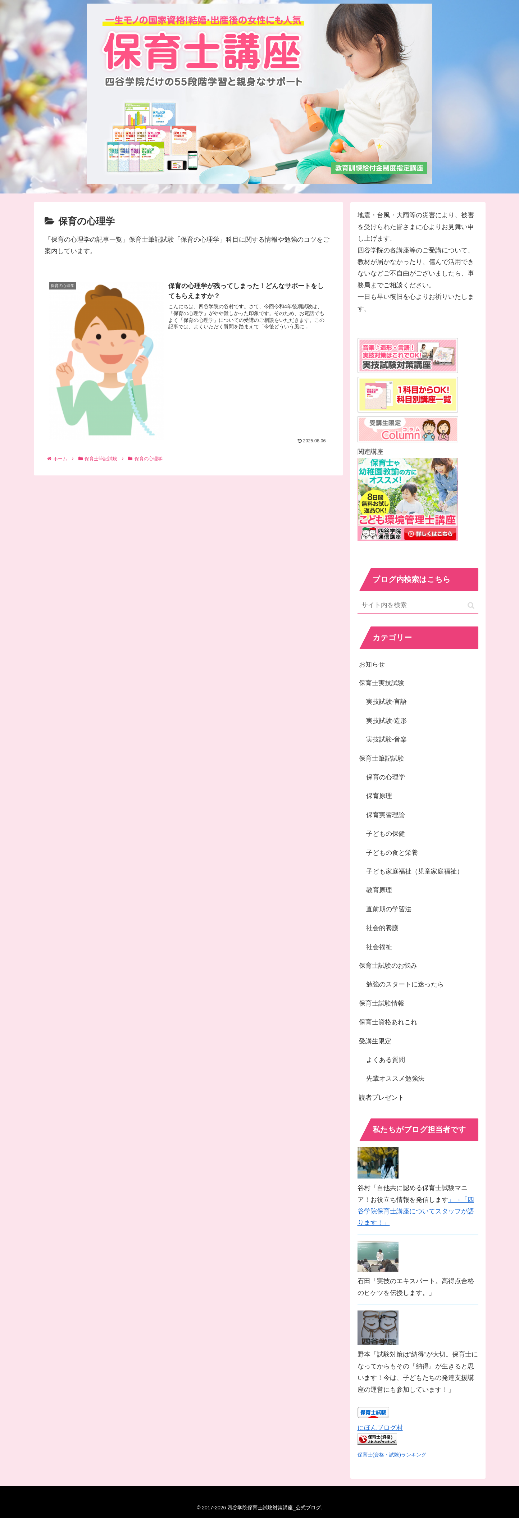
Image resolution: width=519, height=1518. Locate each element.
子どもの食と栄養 (392, 852)
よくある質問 (385, 1059)
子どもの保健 (385, 833)
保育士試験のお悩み (388, 965)
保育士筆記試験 (381, 758)
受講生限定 (375, 1041)
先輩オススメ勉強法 (395, 1078)
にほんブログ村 (380, 1427)
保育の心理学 (385, 777)
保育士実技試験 (381, 683)
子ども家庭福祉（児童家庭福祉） (414, 871)
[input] (418, 605)
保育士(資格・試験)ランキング (392, 1455)
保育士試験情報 (381, 1003)
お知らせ (372, 664)
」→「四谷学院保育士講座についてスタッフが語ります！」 (416, 1211)
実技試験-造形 (386, 720)
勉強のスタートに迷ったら (405, 984)
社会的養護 (382, 927)
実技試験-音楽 (386, 739)
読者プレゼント (381, 1097)
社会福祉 (379, 947)
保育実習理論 (385, 815)
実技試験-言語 (386, 701)
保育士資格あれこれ (388, 1022)
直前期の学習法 (388, 909)
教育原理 (379, 890)
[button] (471, 605)
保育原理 (379, 795)
